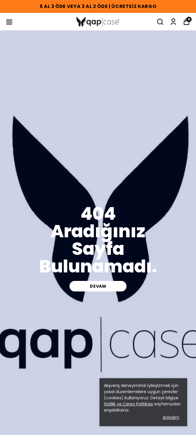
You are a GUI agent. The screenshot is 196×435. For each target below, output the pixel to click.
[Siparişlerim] (173, 21)
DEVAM (98, 286)
